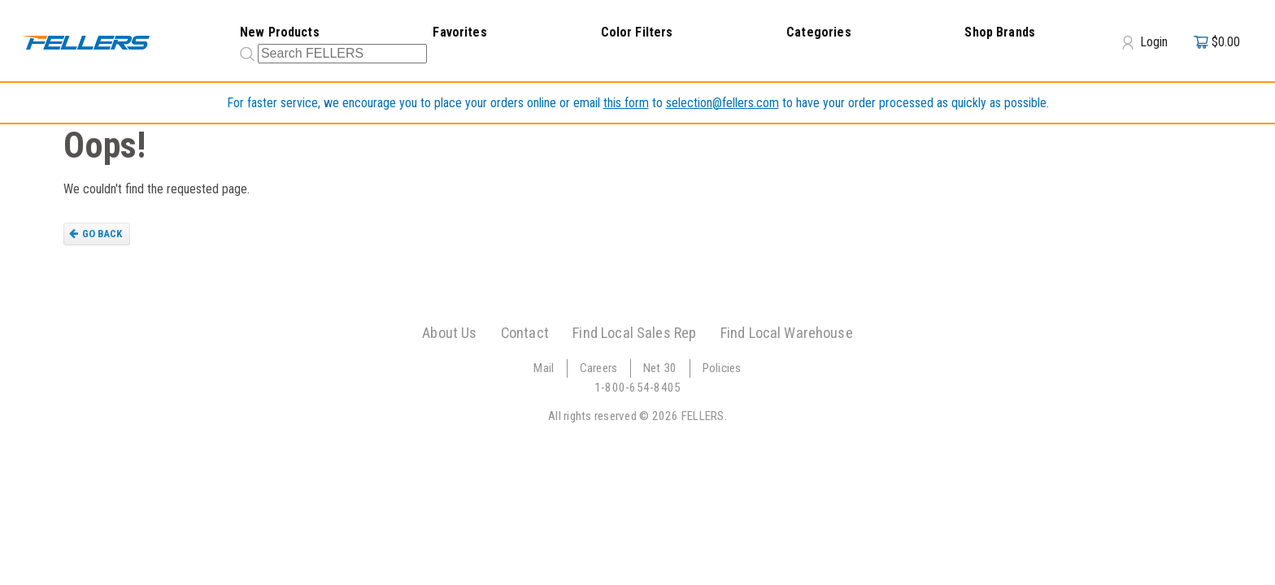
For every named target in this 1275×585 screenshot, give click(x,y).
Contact (525, 332)
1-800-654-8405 (637, 387)
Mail (543, 368)
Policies (722, 368)
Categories (818, 32)
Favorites (459, 32)
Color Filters (637, 32)
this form (626, 102)
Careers (599, 368)
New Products (280, 32)
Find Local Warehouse (786, 332)
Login (1145, 42)
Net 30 (660, 368)
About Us (449, 332)
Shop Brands (999, 32)
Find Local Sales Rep (634, 332)
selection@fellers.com (722, 102)
